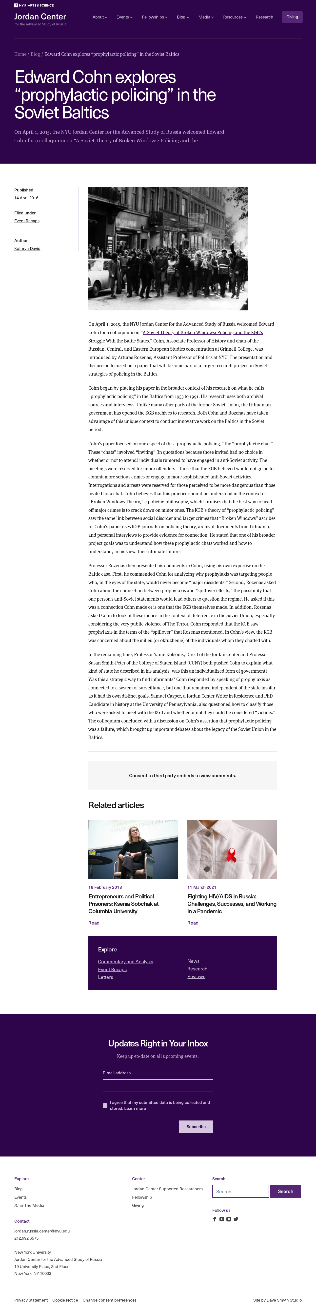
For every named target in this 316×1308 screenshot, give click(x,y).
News (193, 961)
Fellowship (142, 1197)
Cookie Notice (65, 1300)
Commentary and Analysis (125, 961)
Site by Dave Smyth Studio (277, 1300)
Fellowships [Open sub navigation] (154, 17)
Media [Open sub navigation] (206, 17)
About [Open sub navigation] (100, 17)
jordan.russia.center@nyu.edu (42, 1231)
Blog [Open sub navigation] (183, 17)
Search (218, 1178)
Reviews (196, 976)
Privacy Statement (31, 1300)
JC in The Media (29, 1205)
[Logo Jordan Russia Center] (40, 20)
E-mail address (117, 1073)
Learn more (135, 1108)
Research (264, 17)
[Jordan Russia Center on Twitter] (235, 1219)
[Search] (285, 1191)
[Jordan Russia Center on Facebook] (214, 1219)
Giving (292, 16)
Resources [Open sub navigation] (234, 17)
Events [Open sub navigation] (124, 17)
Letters (105, 977)
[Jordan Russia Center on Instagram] (228, 1219)
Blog (18, 1189)
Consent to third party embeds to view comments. (182, 775)
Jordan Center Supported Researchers (167, 1189)
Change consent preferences (110, 1300)
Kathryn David (27, 248)
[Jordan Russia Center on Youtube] (221, 1219)
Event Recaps (27, 221)
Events (20, 1197)
